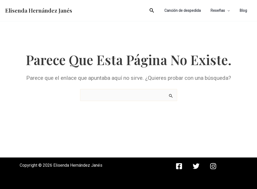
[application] (231, 10)
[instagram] (213, 166)
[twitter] (196, 166)
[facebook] (179, 166)
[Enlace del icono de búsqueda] (158, 10)
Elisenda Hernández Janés (38, 10)
